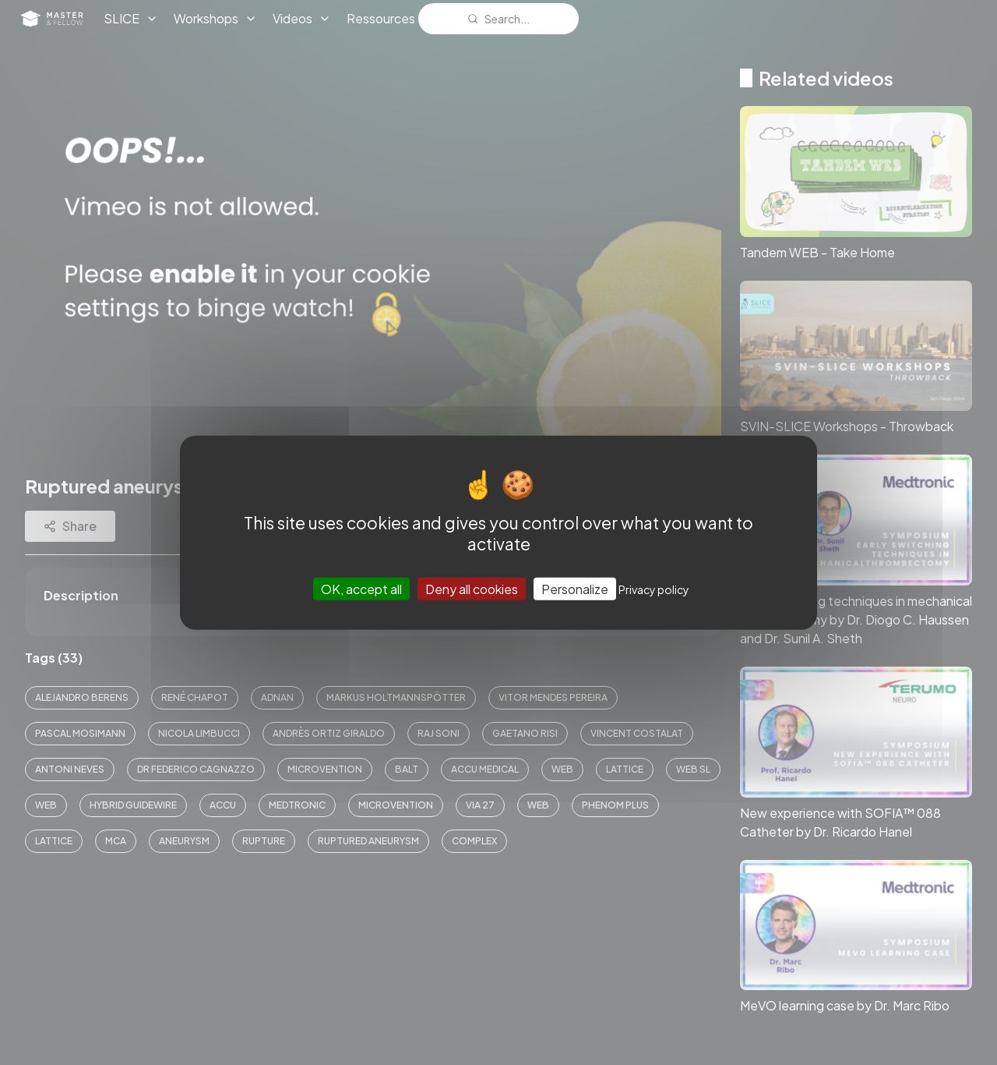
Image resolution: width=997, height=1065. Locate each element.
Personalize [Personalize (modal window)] (574, 588)
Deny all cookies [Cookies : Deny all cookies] (471, 588)
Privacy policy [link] (653, 589)
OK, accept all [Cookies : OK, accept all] (361, 588)
